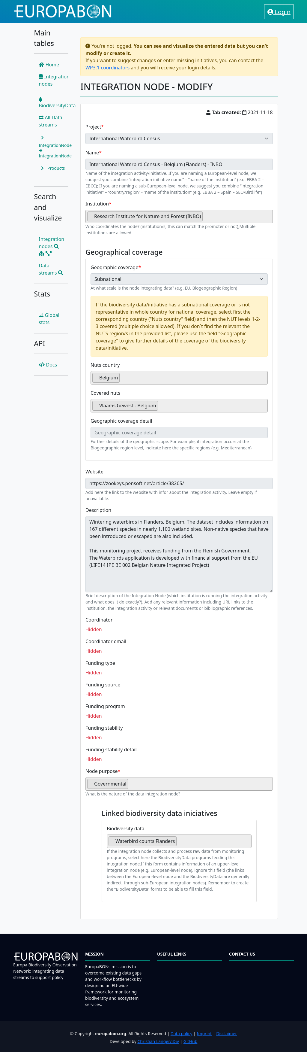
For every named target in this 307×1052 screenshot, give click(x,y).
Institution (97, 203)
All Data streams (50, 121)
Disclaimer (226, 1033)
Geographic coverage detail (121, 421)
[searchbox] (206, 218)
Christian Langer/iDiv (158, 1041)
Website (94, 471)
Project (93, 126)
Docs (48, 364)
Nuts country (105, 365)
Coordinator (99, 619)
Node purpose (101, 771)
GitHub (190, 1041)
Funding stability (104, 728)
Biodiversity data (125, 828)
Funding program (105, 706)
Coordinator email (105, 641)
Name (92, 152)
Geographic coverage (114, 267)
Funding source (102, 684)
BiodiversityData (57, 103)
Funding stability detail (111, 749)
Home (49, 64)
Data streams (51, 269)
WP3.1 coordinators (107, 67)
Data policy (181, 1033)
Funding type (100, 663)
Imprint (204, 1033)
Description (98, 510)
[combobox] (179, 216)
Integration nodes (54, 80)
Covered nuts (105, 393)
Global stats (49, 319)
